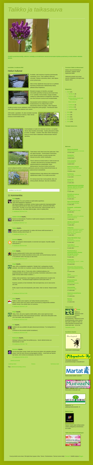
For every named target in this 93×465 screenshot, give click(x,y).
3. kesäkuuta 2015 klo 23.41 (19, 211)
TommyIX (67, 456)
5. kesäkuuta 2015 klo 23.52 (19, 319)
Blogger (81, 456)
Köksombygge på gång (73, 203)
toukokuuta (72, 104)
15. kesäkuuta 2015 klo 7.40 (19, 344)
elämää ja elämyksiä (73, 222)
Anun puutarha (71, 161)
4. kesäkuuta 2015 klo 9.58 (19, 245)
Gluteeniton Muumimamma (75, 267)
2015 (68, 92)
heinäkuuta (72, 94)
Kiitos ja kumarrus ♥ (72, 275)
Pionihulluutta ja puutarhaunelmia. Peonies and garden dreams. (74, 252)
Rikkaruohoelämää (72, 149)
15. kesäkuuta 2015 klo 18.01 (20, 357)
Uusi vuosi (70, 294)
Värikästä (69, 300)
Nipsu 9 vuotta (71, 223)
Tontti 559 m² (71, 245)
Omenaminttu (71, 287)
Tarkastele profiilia (70, 327)
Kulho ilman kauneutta (73, 283)
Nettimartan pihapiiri (73, 166)
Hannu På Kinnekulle (73, 201)
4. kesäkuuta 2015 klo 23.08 (19, 293)
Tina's (69, 274)
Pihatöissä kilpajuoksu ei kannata (75, 151)
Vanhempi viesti (55, 364)
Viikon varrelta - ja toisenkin (74, 175)
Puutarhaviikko (71, 162)
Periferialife (70, 260)
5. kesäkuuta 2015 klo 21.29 (19, 306)
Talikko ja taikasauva (35, 9)
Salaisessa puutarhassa (74, 293)
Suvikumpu (70, 174)
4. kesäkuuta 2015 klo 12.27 (19, 258)
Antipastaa (70, 227)
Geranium (15, 349)
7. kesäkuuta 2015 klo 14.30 (19, 332)
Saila (13, 198)
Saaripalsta (70, 155)
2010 (68, 121)
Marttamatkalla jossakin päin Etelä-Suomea (75, 99)
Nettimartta (15, 338)
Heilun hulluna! (72, 102)
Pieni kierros (70, 181)
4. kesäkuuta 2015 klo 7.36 (19, 234)
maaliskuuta (72, 109)
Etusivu (33, 364)
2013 (68, 114)
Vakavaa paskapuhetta (73, 246)
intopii (14, 264)
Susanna (14, 239)
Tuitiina (14, 228)
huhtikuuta (71, 107)
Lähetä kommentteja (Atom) (18, 366)
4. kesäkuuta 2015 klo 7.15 (19, 223)
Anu (13, 324)
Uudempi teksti (12, 364)
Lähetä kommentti (15, 360)
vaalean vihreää (16, 216)
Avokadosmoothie (71, 288)
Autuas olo (70, 179)
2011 (68, 119)
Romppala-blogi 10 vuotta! (74, 210)
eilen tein (70, 214)
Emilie (14, 251)
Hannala (69, 299)
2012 (68, 117)
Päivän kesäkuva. (71, 197)
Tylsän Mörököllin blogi (74, 238)
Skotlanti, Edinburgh (72, 255)
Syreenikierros (71, 156)
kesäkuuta (71, 96)
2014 (68, 112)
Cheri (13, 298)
